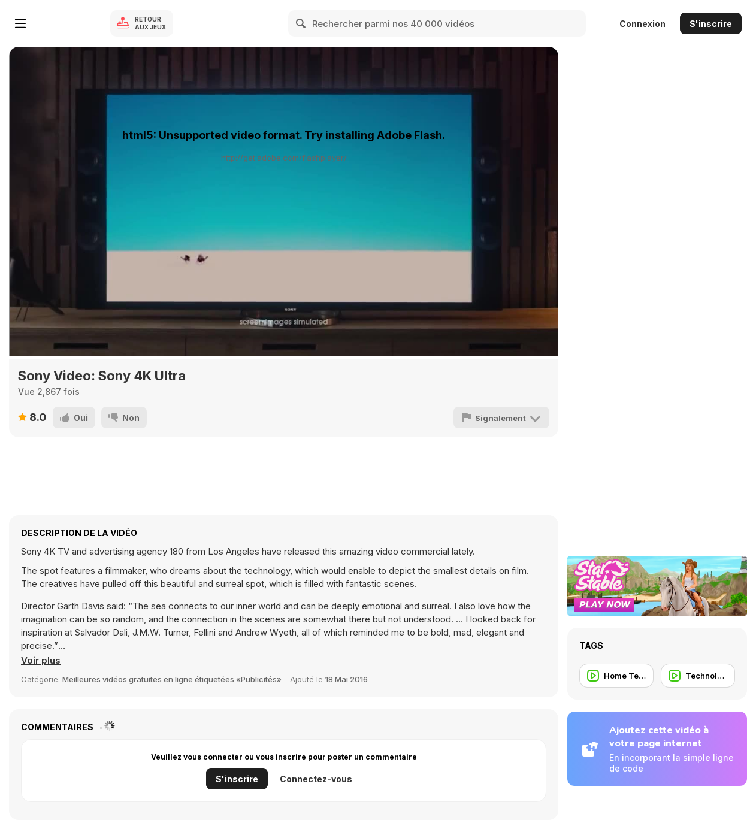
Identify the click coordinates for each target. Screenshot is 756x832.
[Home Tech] (616, 676)
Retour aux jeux (150, 23)
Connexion (642, 24)
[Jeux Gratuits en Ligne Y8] (68, 23)
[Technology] (698, 676)
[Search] (301, 23)
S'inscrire (711, 24)
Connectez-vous (316, 779)
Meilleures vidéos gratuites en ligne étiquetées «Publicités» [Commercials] (172, 679)
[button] (41, 660)
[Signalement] (501, 417)
